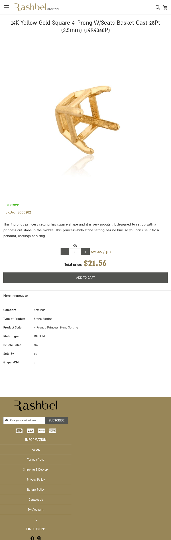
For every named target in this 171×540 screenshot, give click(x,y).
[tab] (85, 295)
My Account (35, 510)
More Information (15, 296)
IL (36, 520)
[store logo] (36, 7)
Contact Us (35, 500)
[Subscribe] (56, 420)
